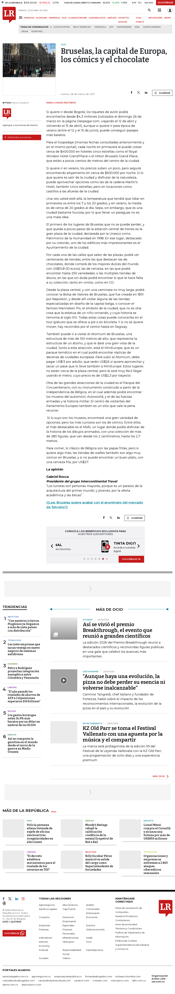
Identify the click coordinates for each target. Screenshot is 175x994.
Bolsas (12, 711)
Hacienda (13, 663)
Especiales (68, 924)
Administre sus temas (17, 137)
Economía (91, 916)
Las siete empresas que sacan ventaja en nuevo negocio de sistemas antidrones (24, 648)
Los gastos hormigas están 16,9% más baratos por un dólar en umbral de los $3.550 (24, 719)
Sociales (43, 957)
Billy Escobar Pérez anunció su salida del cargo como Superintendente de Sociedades (99, 862)
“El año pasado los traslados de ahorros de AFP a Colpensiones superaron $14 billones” (24, 696)
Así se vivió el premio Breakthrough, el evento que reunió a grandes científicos (117, 630)
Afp (111, 27)
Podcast (43, 949)
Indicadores (45, 936)
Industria (13, 616)
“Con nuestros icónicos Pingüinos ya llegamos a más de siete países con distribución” (23, 625)
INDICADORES (156, 18)
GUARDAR (162, 92)
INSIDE (167, 18)
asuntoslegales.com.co (15, 975)
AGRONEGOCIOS (97, 18)
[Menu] (21, 17)
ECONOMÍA (41, 18)
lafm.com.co (139, 979)
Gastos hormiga (152, 27)
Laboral (12, 687)
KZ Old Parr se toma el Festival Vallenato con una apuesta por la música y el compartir (123, 734)
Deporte (148, 820)
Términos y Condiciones (128, 927)
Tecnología (14, 640)
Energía (12, 734)
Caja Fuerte (69, 908)
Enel (137, 27)
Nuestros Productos (126, 915)
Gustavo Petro (61, 27)
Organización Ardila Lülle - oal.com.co (160, 978)
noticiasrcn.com (120, 979)
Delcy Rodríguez (82, 27)
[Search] (149, 10)
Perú (29, 820)
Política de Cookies (126, 940)
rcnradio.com (100, 979)
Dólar (25, 31)
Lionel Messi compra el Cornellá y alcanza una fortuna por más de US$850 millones (157, 830)
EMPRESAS (54, 18)
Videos (66, 957)
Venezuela (100, 27)
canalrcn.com (81, 979)
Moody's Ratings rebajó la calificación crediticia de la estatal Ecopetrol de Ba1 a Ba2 (99, 832)
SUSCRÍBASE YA (131, 558)
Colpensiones (124, 27)
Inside (89, 936)
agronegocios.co (41, 975)
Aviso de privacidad (126, 923)
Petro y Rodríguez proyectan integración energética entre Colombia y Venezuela (23, 672)
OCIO (64, 18)
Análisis (90, 904)
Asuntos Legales (48, 908)
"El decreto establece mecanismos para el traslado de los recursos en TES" (41, 862)
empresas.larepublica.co (68, 975)
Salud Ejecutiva (94, 949)
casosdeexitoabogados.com (19, 979)
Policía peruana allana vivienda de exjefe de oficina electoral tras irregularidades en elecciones (40, 832)
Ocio (89, 941)
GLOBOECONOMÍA (77, 18)
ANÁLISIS (112, 18)
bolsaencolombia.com (128, 975)
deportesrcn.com (31, 983)
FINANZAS (29, 18)
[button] (51, 546)
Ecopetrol (37, 31)
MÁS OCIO (159, 775)
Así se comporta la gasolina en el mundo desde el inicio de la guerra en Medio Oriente (23, 745)
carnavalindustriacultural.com (54, 979)
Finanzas (44, 928)
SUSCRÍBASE (165, 2)
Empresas (44, 924)
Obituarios (68, 941)
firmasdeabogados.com (98, 975)
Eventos (90, 924)
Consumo (44, 916)
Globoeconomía (95, 928)
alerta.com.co (10, 983)
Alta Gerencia (70, 904)
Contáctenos (122, 919)
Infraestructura (70, 936)
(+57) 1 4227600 (12, 920)
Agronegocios (47, 904)
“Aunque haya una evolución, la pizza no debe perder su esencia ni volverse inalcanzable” (124, 682)
